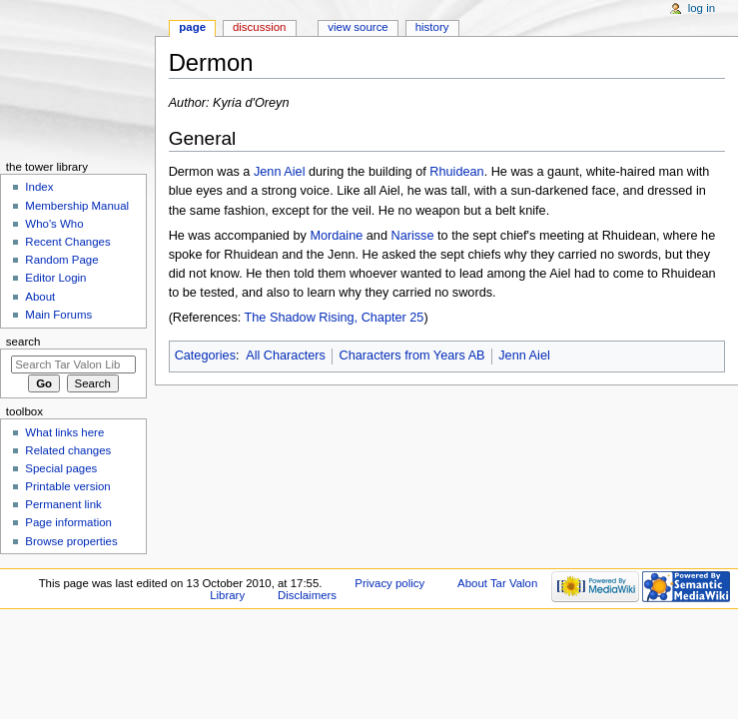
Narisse (412, 236)
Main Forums (58, 315)
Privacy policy (389, 583)
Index (39, 187)
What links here (64, 432)
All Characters (286, 355)
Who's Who (54, 224)
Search (23, 342)
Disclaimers (307, 595)
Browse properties (71, 541)
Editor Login (55, 278)
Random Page (61, 260)
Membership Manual (77, 206)
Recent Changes (67, 242)
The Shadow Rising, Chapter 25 (334, 318)
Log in (701, 8)
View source (357, 27)
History (432, 27)
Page (192, 27)
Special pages (61, 468)
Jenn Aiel (280, 172)
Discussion (259, 27)
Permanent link (63, 504)
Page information (68, 522)
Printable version (67, 486)
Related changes (68, 450)
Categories (205, 355)
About (40, 297)
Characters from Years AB (412, 355)
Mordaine (336, 236)
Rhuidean (456, 172)
